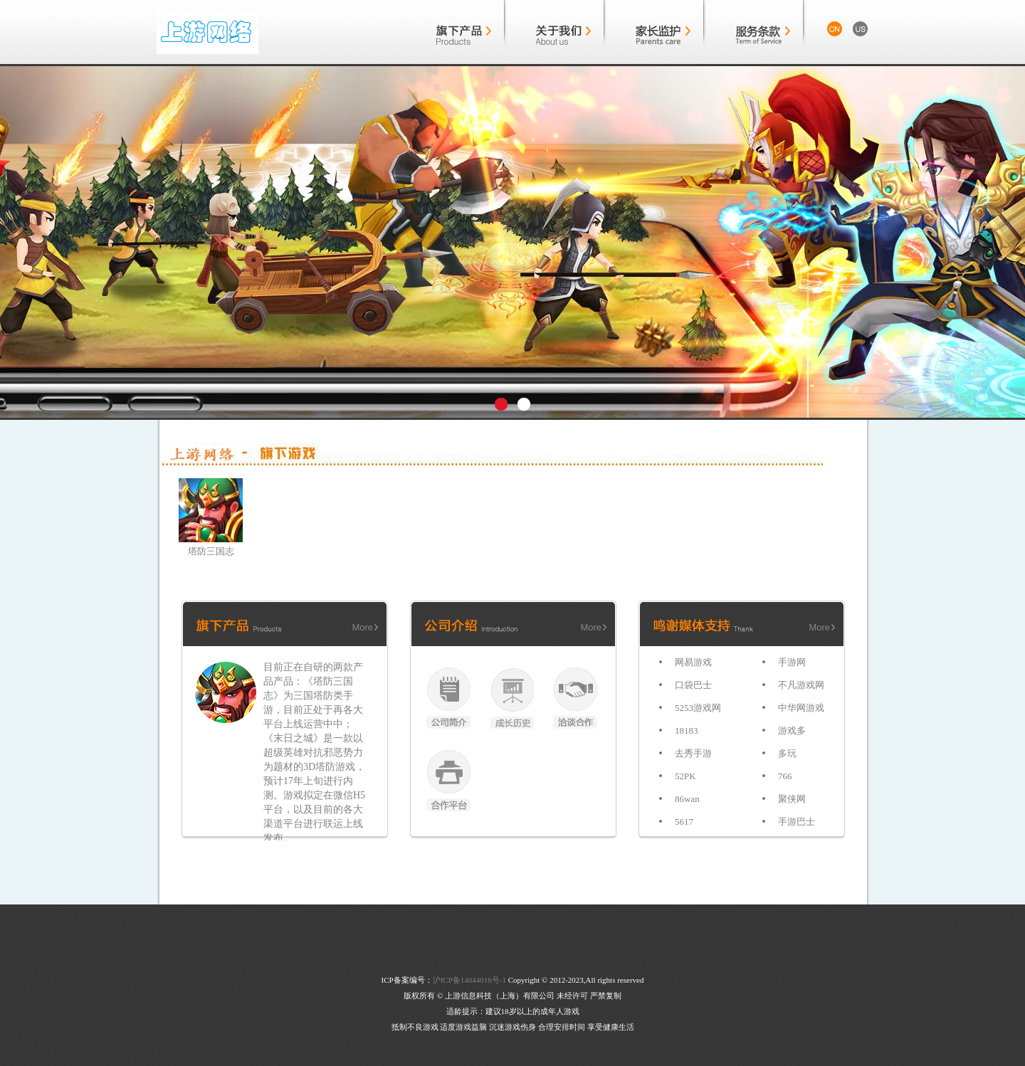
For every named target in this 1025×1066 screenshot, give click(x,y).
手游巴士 (796, 821)
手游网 (792, 662)
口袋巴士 (693, 685)
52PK (685, 776)
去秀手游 (693, 753)
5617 (684, 821)
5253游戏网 (698, 707)
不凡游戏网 (801, 685)
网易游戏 (693, 662)
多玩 (787, 753)
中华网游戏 (801, 707)
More (362, 627)
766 (785, 776)
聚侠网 (792, 798)
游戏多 (792, 730)
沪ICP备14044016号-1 (469, 980)
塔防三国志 (211, 551)
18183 (686, 730)
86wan (687, 798)
